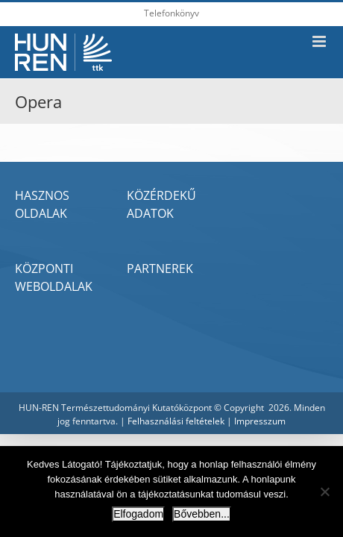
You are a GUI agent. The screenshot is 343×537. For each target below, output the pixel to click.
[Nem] (324, 491)
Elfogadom (138, 514)
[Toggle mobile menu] (320, 41)
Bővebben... (202, 514)
